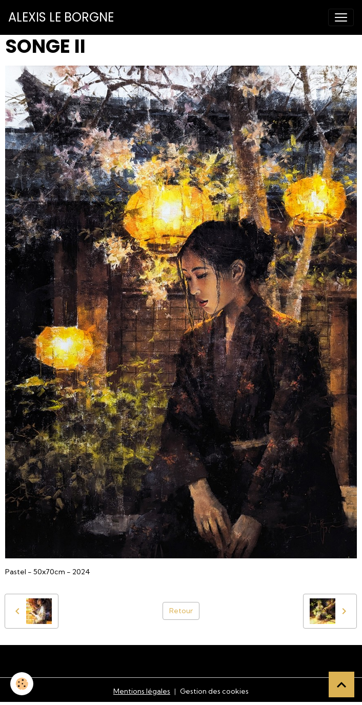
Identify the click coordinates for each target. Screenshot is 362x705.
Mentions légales (141, 691)
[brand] (61, 17)
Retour (181, 610)
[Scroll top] (341, 684)
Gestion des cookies (214, 691)
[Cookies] (21, 683)
